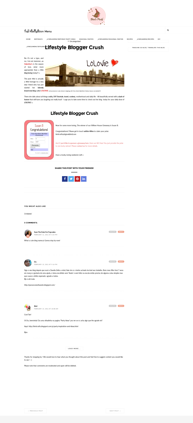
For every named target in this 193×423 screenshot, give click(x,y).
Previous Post (35, 410)
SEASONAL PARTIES (86, 39)
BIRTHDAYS (38, 39)
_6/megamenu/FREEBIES (78, 46)
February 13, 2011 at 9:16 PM (45, 264)
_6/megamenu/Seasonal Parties (110, 39)
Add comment (28, 236)
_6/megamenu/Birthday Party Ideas (60, 39)
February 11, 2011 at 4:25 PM (45, 234)
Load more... (74, 348)
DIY (159, 39)
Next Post (115, 410)
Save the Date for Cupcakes (44, 232)
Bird (35, 306)
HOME (28, 39)
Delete (112, 231)
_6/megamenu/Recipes (145, 39)
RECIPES (130, 39)
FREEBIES (61, 46)
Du (35, 262)
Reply (121, 231)
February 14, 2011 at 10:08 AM (46, 308)
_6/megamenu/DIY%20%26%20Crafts (40, 46)
